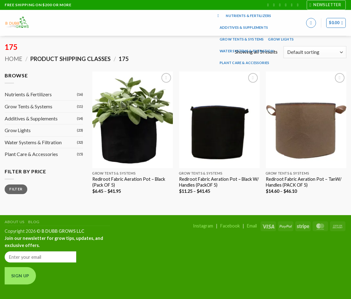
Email (252, 225)
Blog (33, 221)
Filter (15, 189)
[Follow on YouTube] (299, 5)
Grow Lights (280, 39)
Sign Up (20, 275)
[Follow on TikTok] (281, 5)
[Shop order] (314, 52)
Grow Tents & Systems (242, 39)
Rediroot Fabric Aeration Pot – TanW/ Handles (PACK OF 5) (303, 182)
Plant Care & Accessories (244, 63)
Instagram (203, 225)
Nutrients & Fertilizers (248, 16)
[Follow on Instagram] (275, 5)
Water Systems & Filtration (247, 51)
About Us (14, 221)
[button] (326, 5)
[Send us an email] (293, 5)
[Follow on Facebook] (269, 5)
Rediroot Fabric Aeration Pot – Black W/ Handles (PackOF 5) (219, 182)
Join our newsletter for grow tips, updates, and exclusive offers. (54, 242)
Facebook (230, 225)
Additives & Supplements (244, 27)
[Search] (219, 15)
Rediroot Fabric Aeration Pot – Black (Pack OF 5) (128, 182)
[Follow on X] (287, 5)
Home (13, 58)
